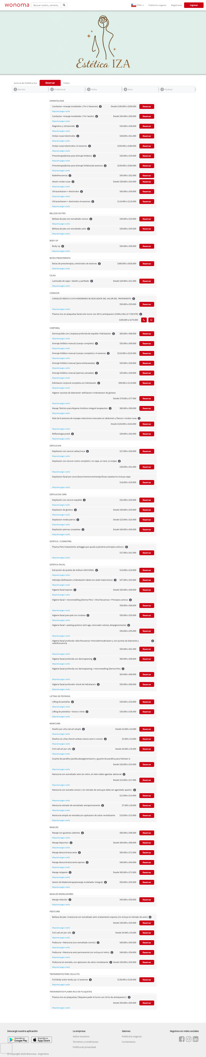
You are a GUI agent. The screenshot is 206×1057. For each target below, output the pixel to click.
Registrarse (176, 5)
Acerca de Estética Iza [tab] (25, 83)
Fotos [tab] (67, 83)
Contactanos (129, 1041)
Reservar (147, 106)
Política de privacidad (84, 1047)
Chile (137, 5)
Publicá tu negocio (157, 5)
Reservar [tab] (50, 82)
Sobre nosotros (81, 1036)
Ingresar (194, 5)
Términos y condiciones (85, 1041)
